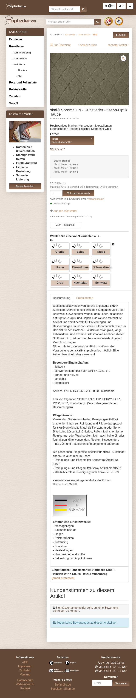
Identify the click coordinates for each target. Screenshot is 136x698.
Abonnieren (121, 683)
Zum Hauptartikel (65, 224)
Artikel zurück (88, 45)
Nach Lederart (20, 58)
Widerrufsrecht (25, 684)
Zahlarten (25, 670)
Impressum (25, 666)
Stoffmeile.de (62, 684)
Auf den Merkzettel (65, 210)
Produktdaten (84, 297)
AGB (25, 662)
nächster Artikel (117, 45)
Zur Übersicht (61, 45)
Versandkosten (95, 199)
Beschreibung (61, 297)
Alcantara (22, 70)
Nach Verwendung (22, 53)
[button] (83, 9)
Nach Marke (19, 64)
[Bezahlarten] (62, 668)
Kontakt (25, 688)
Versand (25, 674)
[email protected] (63, 578)
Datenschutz (25, 680)
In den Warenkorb (78, 193)
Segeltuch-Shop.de (63, 688)
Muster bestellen (25, 186)
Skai (20, 76)
